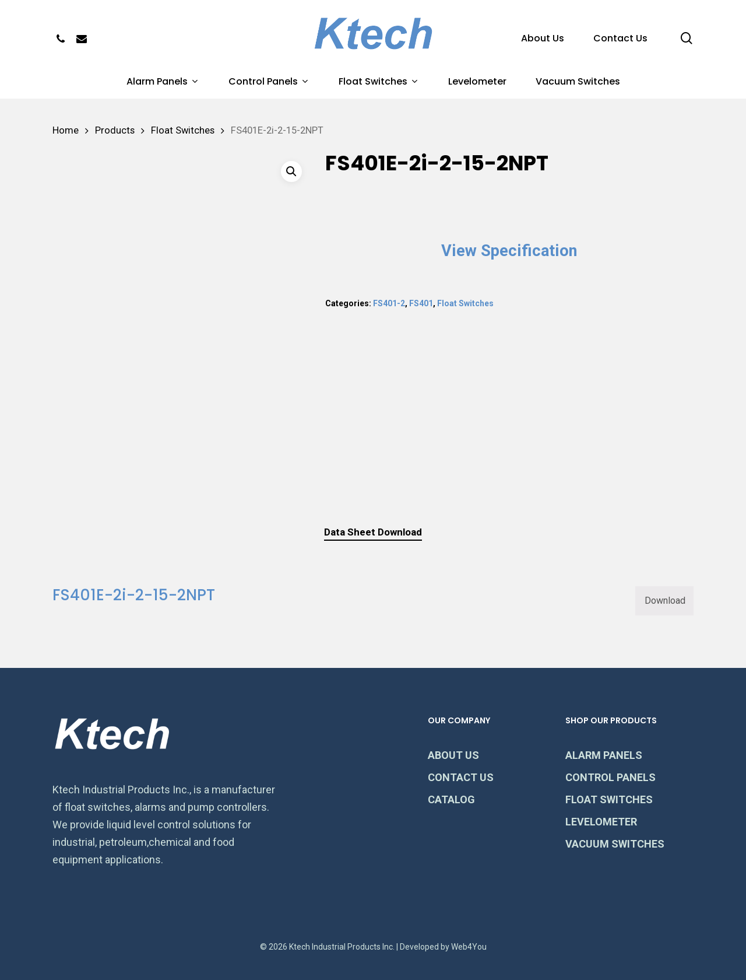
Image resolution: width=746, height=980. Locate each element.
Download (665, 600)
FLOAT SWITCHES (609, 799)
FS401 (421, 303)
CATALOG (451, 799)
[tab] (373, 532)
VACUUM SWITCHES (614, 844)
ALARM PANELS (603, 755)
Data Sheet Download (373, 532)
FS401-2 (389, 303)
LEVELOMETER (601, 822)
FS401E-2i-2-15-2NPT (133, 595)
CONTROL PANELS (610, 777)
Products (115, 130)
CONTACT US (461, 777)
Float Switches (182, 130)
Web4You (469, 946)
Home (65, 130)
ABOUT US (453, 755)
